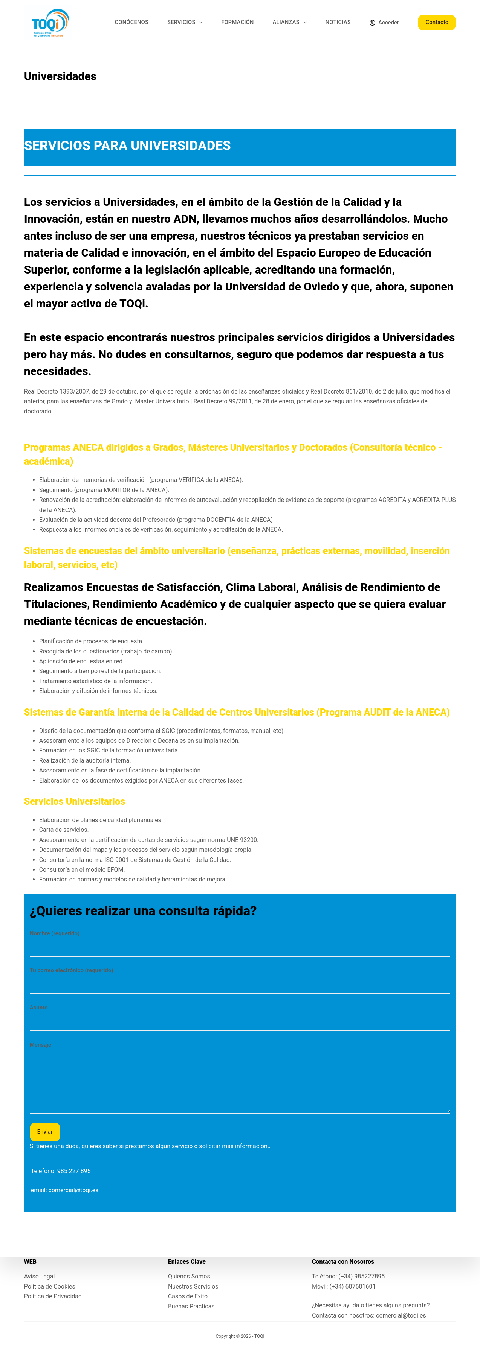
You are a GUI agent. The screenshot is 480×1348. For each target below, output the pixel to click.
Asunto (240, 1014)
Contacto (436, 22)
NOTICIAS (338, 22)
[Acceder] (384, 22)
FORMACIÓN (237, 22)
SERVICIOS (186, 22)
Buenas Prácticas (191, 1306)
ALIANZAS (290, 22)
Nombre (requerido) (240, 940)
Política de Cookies (49, 1286)
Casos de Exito (188, 1296)
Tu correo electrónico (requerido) (240, 977)
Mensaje (240, 1077)
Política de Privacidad (53, 1296)
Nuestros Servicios (193, 1286)
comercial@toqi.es (74, 1190)
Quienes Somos (189, 1276)
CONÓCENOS (131, 22)
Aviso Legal (39, 1276)
